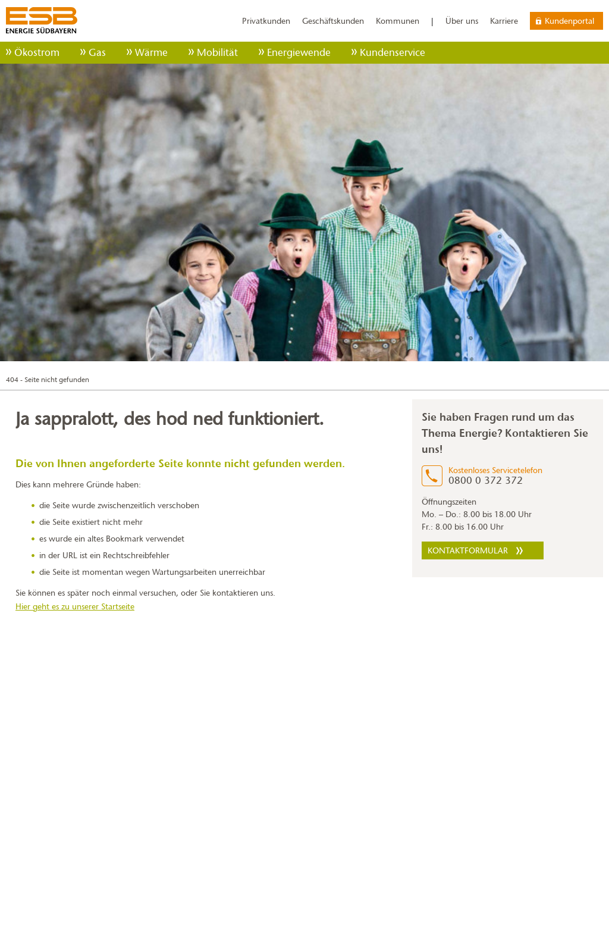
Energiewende (299, 53)
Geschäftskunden (333, 20)
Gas (97, 53)
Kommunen (397, 20)
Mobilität (217, 53)
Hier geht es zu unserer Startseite (74, 606)
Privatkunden (266, 20)
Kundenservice (392, 53)
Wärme (151, 53)
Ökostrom (36, 53)
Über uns (461, 20)
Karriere (504, 20)
